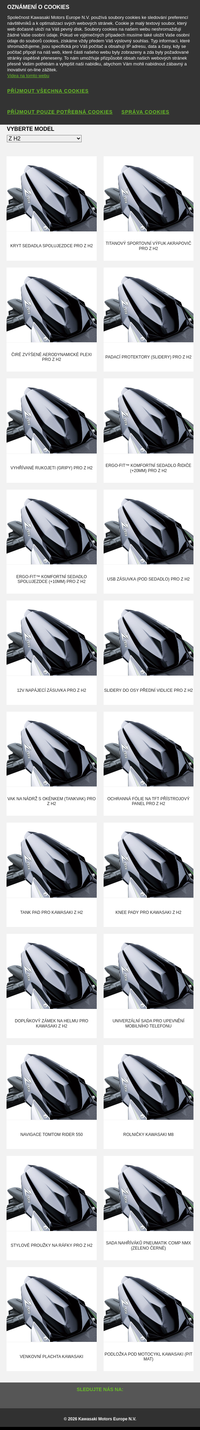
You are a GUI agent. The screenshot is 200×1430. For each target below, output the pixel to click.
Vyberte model (30, 129)
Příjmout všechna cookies (48, 91)
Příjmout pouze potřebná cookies (60, 112)
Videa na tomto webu (28, 75)
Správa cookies (145, 112)
